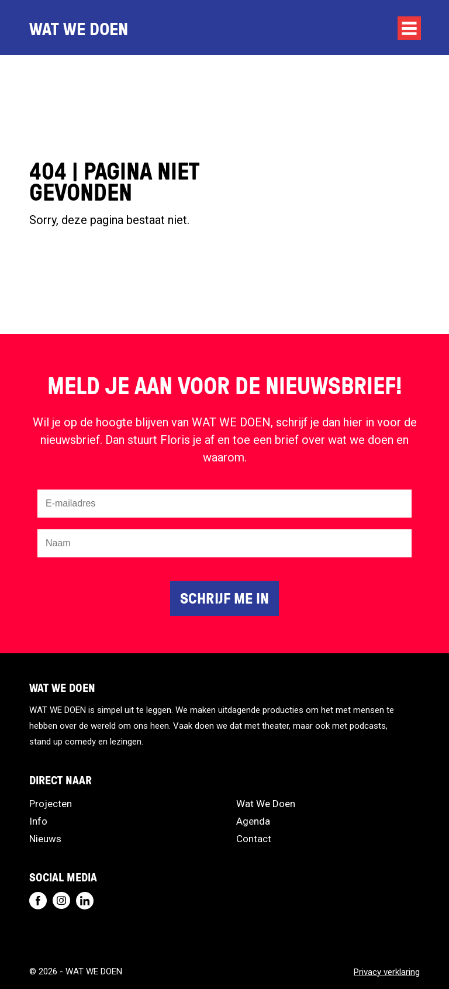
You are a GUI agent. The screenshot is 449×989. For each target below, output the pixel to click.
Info (38, 821)
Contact (253, 839)
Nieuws (45, 839)
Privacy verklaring (387, 972)
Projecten (50, 803)
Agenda (253, 821)
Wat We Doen (265, 803)
